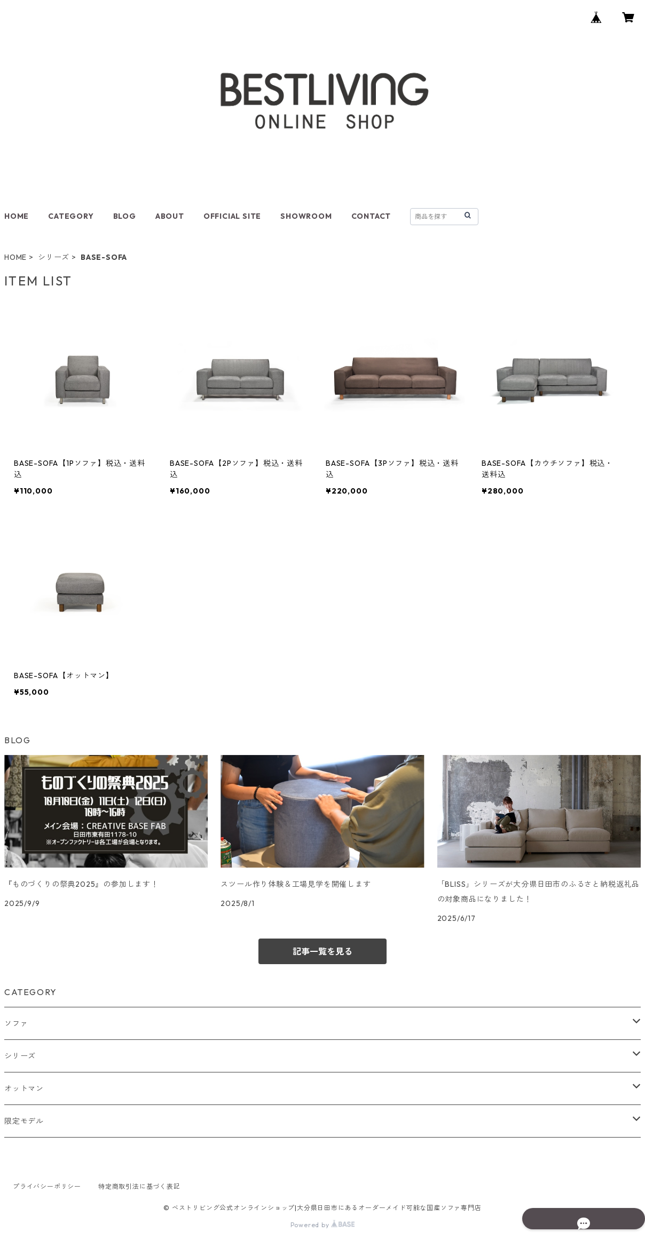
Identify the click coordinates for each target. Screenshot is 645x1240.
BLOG (124, 216)
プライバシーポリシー (47, 1186)
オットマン (24, 1088)
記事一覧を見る (322, 951)
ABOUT (169, 216)
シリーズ (53, 257)
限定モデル (24, 1121)
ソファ (16, 1023)
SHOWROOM (306, 216)
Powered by (322, 1225)
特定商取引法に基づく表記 (139, 1186)
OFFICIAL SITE (232, 216)
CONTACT (371, 216)
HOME (16, 216)
